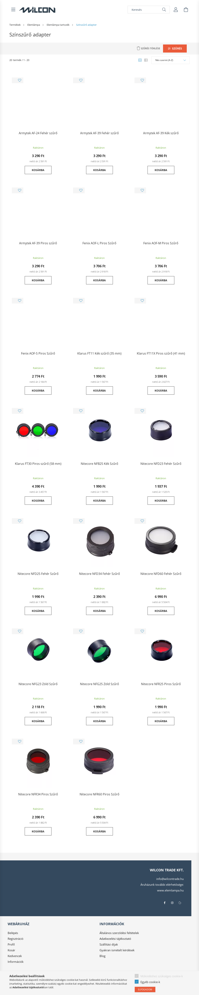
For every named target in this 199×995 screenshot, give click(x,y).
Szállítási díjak (109, 944)
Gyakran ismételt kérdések (117, 950)
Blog (102, 956)
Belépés (13, 933)
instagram (172, 903)
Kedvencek (15, 956)
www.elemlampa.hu (170, 890)
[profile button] (176, 9)
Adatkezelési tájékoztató (115, 938)
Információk (16, 961)
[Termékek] (15, 24)
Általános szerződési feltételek (119, 933)
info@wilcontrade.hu (170, 879)
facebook (164, 903)
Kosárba (38, 170)
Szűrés (177, 48)
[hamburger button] (13, 9)
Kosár (11, 950)
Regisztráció (15, 938)
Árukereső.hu (60, 990)
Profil (11, 944)
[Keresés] (149, 9)
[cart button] (186, 9)
